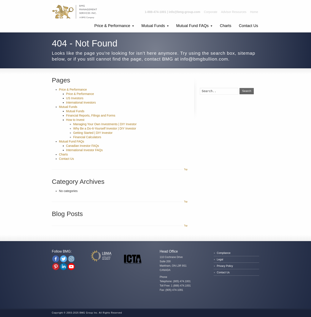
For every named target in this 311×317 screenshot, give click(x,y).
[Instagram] (71, 258)
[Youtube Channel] (71, 266)
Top (185, 169)
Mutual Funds (153, 26)
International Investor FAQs (84, 150)
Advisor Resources (233, 12)
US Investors (74, 98)
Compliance (223, 253)
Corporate (210, 12)
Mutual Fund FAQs (192, 26)
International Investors (81, 102)
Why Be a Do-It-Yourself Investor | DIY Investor (104, 128)
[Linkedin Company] (63, 266)
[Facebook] (55, 258)
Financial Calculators (87, 137)
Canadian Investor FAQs (82, 145)
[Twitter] (63, 258)
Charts (225, 26)
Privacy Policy (225, 265)
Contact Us (248, 26)
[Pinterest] (55, 266)
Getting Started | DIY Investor (93, 132)
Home (254, 12)
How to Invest (75, 120)
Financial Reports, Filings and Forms (90, 115)
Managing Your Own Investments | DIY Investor (105, 124)
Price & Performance (112, 26)
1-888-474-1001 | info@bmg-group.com (172, 12)
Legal (220, 259)
